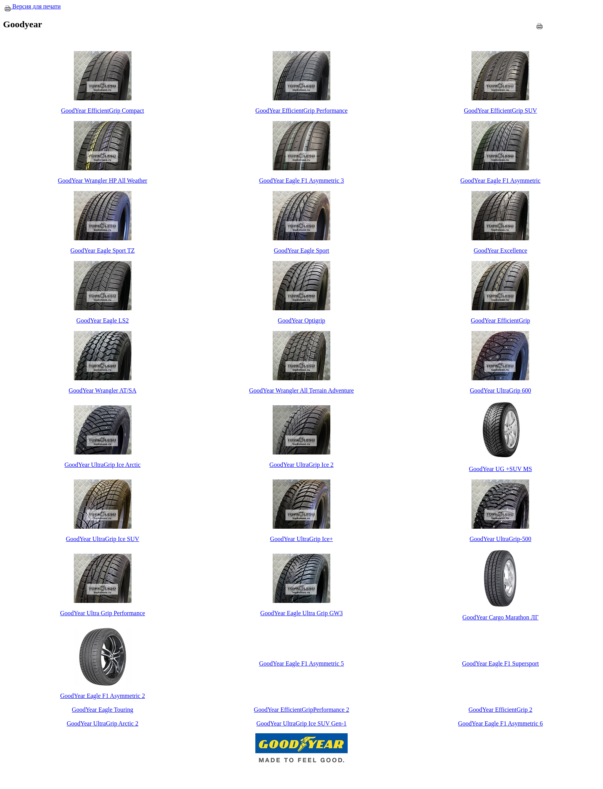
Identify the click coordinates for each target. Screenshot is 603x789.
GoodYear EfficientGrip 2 (500, 709)
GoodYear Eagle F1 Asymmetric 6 (500, 723)
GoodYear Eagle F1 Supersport (500, 663)
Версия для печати (33, 6)
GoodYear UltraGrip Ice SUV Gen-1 (301, 723)
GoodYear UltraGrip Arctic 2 (102, 723)
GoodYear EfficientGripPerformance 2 (301, 709)
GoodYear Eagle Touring (102, 709)
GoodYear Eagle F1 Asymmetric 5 (301, 663)
